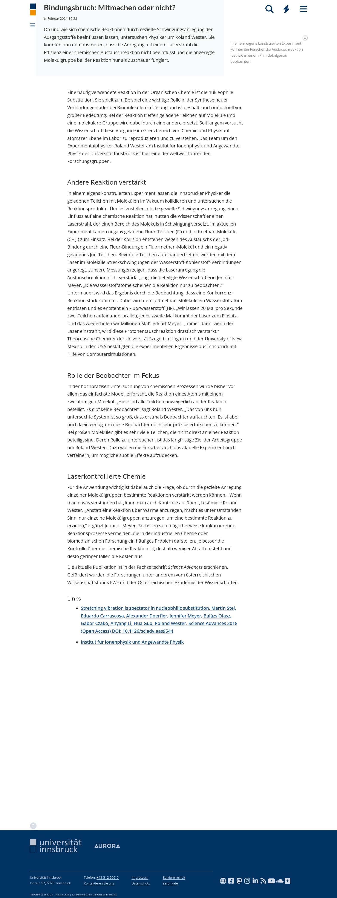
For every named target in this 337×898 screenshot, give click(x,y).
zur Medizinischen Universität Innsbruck (94, 894)
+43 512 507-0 (108, 877)
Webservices (62, 894)
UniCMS (48, 894)
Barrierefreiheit (174, 877)
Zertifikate (170, 883)
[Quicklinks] (286, 9)
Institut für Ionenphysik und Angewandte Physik (132, 805)
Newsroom (49, 24)
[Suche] (269, 9)
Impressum (140, 877)
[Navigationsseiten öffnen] (33, 25)
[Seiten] (303, 9)
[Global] (286, 9)
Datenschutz (141, 883)
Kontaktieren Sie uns (99, 883)
